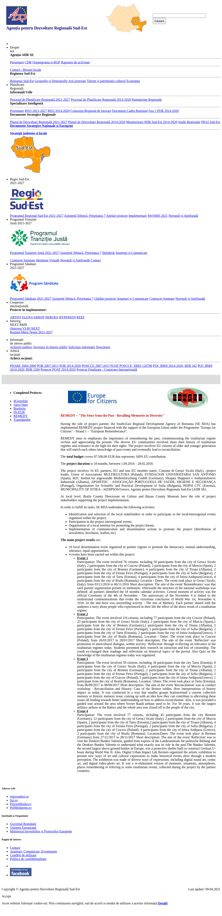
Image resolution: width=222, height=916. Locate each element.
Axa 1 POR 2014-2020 (163, 111)
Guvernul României (23, 824)
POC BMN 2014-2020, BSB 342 (175, 366)
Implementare (138, 215)
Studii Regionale (189, 122)
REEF (80, 317)
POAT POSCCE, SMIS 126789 (131, 366)
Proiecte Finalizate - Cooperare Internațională (106, 369)
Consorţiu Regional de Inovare (90, 111)
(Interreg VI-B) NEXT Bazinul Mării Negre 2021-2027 (31, 330)
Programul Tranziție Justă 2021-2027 (34, 253)
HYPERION (67, 317)
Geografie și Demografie (51, 81)
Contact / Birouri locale (25, 70)
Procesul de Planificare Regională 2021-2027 (40, 99)
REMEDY (20, 416)
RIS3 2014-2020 (59, 111)
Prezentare (17, 62)
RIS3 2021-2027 (36, 111)
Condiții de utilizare (23, 855)
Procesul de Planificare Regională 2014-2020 (101, 99)
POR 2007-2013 (47, 366)
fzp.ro (14, 800)
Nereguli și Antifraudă (183, 215)
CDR (28, 62)
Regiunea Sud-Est (22, 81)
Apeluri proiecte (117, 215)
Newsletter (103, 347)
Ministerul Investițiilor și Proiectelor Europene (41, 831)
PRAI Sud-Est (210, 122)
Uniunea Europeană (23, 827)
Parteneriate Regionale (147, 99)
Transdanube (21, 419)
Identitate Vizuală (47, 260)
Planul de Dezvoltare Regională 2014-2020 (96, 122)
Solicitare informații (81, 347)
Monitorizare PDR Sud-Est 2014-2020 (151, 122)
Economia (133, 81)
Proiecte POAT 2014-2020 (58, 369)
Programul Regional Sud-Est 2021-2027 (36, 215)
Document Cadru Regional (130, 111)
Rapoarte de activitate (75, 62)
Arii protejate (77, 81)
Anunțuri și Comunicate (131, 253)
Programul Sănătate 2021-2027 (30, 298)
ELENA (27, 317)
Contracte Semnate (22, 260)
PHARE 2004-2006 (23, 366)
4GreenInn (20, 401)
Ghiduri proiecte (105, 298)
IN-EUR (19, 412)
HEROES (51, 317)
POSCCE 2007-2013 (96, 366)
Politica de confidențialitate (28, 859)
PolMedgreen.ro (21, 807)
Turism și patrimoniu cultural (106, 81)
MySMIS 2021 (158, 215)
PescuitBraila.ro (20, 804)
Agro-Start (20, 404)
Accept (6, 896)
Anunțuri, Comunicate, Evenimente (33, 851)
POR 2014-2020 (70, 366)
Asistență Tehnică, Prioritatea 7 (84, 215)
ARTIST (15, 317)
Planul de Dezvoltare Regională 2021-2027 (38, 122)
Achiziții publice (21, 347)
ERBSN (39, 317)
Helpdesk (108, 253)
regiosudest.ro (19, 796)
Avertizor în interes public (50, 347)
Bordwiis (19, 408)
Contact (96, 260)
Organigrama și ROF (46, 62)
